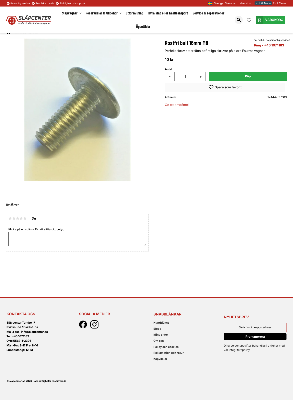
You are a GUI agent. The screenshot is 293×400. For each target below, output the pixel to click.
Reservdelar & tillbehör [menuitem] (102, 13)
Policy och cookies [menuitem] (166, 346)
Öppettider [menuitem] (143, 26)
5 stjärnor (25, 218)
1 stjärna (10, 218)
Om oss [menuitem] (158, 340)
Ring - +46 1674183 (269, 45)
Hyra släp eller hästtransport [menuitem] (168, 13)
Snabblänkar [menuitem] (167, 314)
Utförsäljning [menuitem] (134, 13)
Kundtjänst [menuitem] (161, 322)
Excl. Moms (279, 3)
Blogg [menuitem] (157, 328)
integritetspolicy (239, 350)
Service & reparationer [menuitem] (208, 13)
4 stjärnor (21, 218)
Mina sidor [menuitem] (160, 334)
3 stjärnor (17, 218)
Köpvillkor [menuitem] (160, 358)
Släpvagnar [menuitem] (70, 13)
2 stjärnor (14, 218)
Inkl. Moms (263, 3)
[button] (239, 20)
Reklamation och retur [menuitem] (168, 352)
